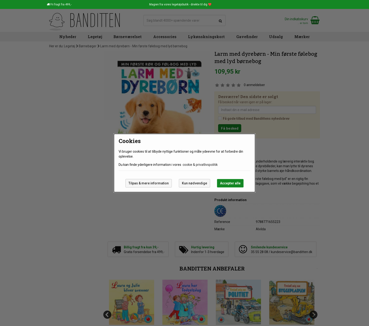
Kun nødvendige (194, 183)
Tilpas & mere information (148, 183)
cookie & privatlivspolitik (200, 165)
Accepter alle (230, 183)
